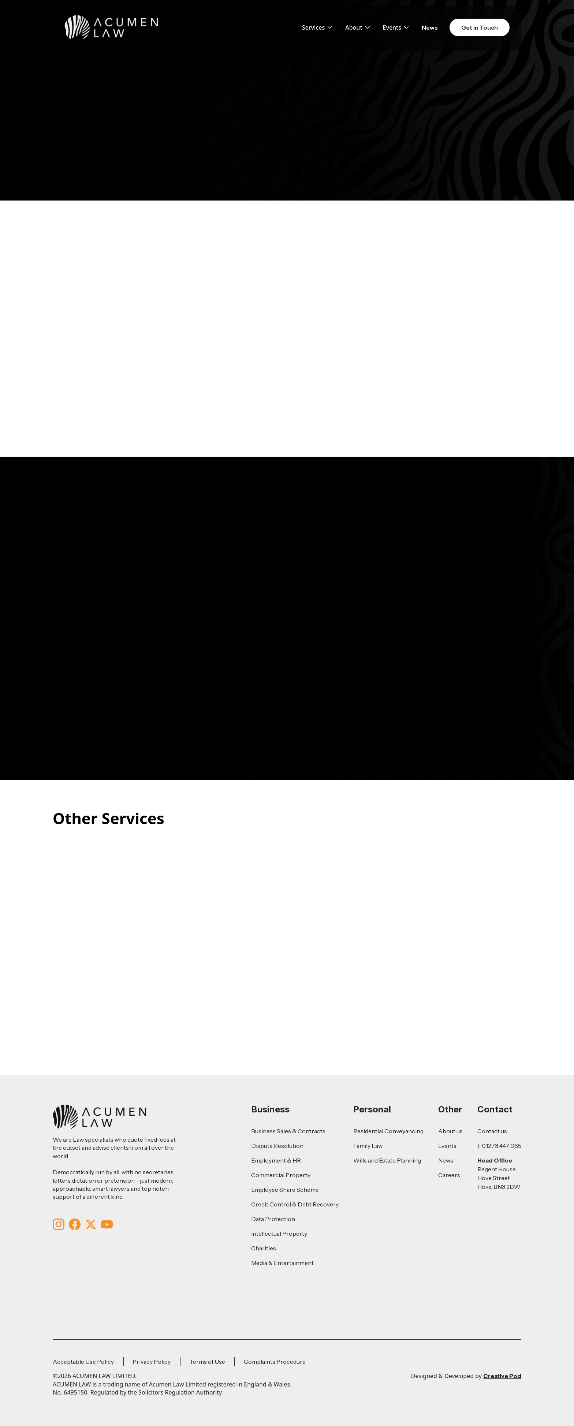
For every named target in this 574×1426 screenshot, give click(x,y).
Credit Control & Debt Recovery (295, 1204)
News (430, 27)
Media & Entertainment (282, 1262)
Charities (263, 1248)
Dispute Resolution (277, 1145)
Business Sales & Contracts (288, 1131)
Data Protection (273, 1219)
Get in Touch (479, 27)
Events (447, 1145)
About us (450, 1131)
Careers (449, 1175)
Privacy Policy (152, 1361)
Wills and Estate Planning (387, 1160)
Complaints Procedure (275, 1361)
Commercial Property (280, 1175)
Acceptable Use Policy (83, 1361)
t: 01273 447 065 (499, 1145)
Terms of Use (207, 1361)
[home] (111, 27)
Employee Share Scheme (285, 1189)
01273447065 (203, 569)
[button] (317, 27)
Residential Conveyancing (388, 1131)
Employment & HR (276, 1160)
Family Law (368, 1145)
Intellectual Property (279, 1233)
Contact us (492, 1131)
